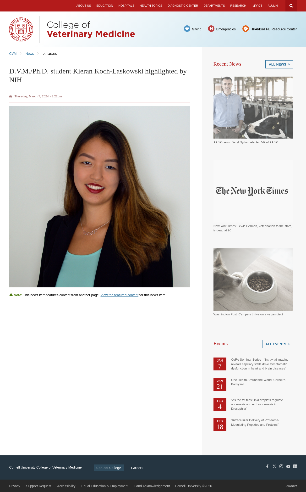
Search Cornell (291, 5)
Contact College (108, 467)
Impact (257, 5)
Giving (197, 29)
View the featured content (120, 295)
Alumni (273, 5)
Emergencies (226, 29)
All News (279, 64)
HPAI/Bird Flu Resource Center (274, 29)
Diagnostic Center (183, 5)
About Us (83, 5)
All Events (278, 344)
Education (104, 5)
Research (238, 5)
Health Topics (151, 5)
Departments (214, 5)
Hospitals (126, 5)
